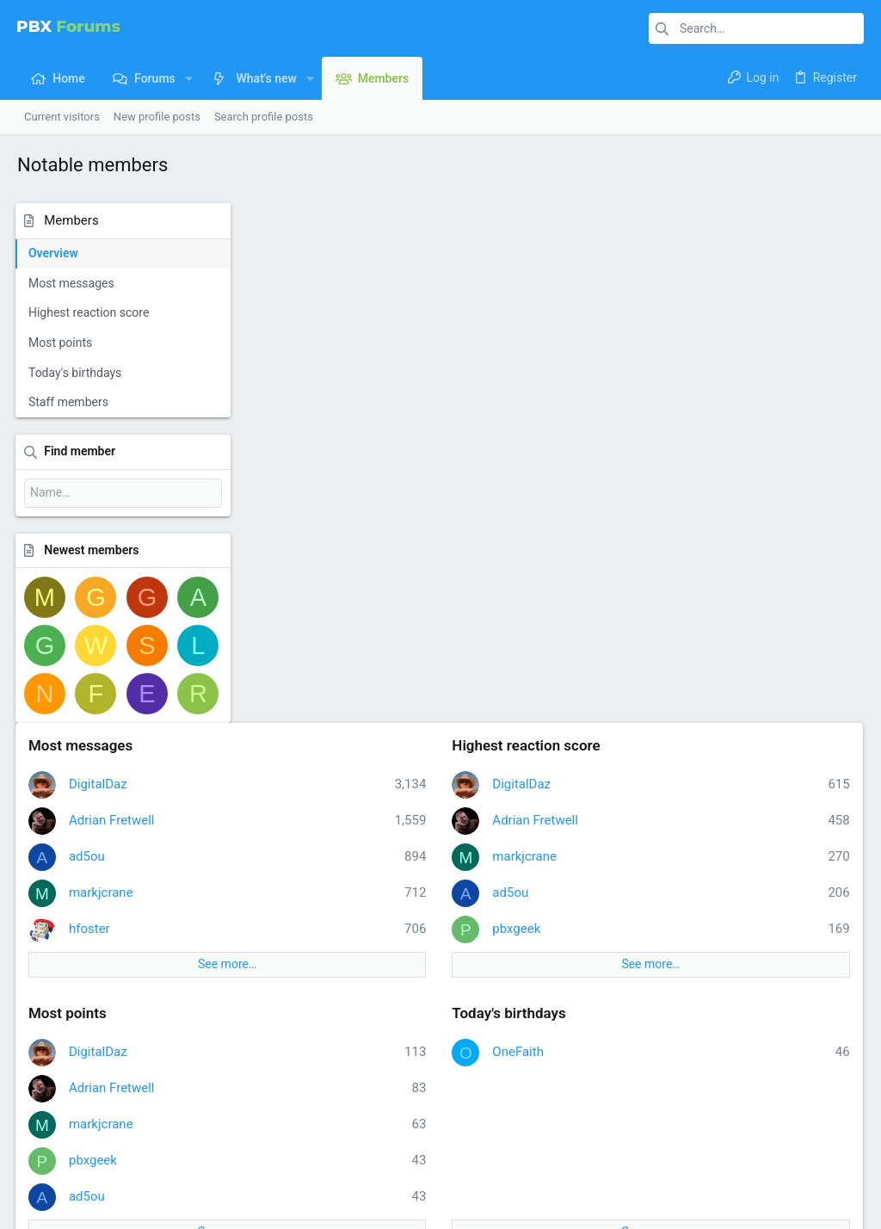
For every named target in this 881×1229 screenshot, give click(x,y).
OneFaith (636, 531)
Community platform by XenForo (167, 1192)
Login (612, 1000)
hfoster (323, 408)
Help (761, 1149)
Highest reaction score (90, 312)
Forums (327, 1033)
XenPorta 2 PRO (57, 1207)
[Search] (756, 28)
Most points (62, 342)
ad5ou (321, 335)
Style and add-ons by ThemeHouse (413, 1192)
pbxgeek (634, 408)
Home (323, 1000)
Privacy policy (706, 1149)
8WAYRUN (224, 1207)
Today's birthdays (76, 373)
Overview (55, 253)
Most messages (73, 283)
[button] (188, 78)
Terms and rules (622, 1149)
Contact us (335, 1065)
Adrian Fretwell (346, 299)
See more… (402, 444)
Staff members (70, 402)
